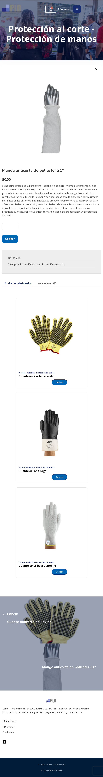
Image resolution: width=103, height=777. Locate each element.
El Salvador (9, 727)
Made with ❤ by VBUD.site (51, 770)
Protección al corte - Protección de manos (42, 264)
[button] (96, 69)
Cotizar (10, 239)
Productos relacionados (17, 283)
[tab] (18, 283)
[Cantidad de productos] (10, 226)
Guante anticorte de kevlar (37, 376)
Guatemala (8, 732)
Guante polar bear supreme (37, 565)
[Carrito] (50, 9)
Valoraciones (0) (47, 283)
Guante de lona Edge (32, 471)
